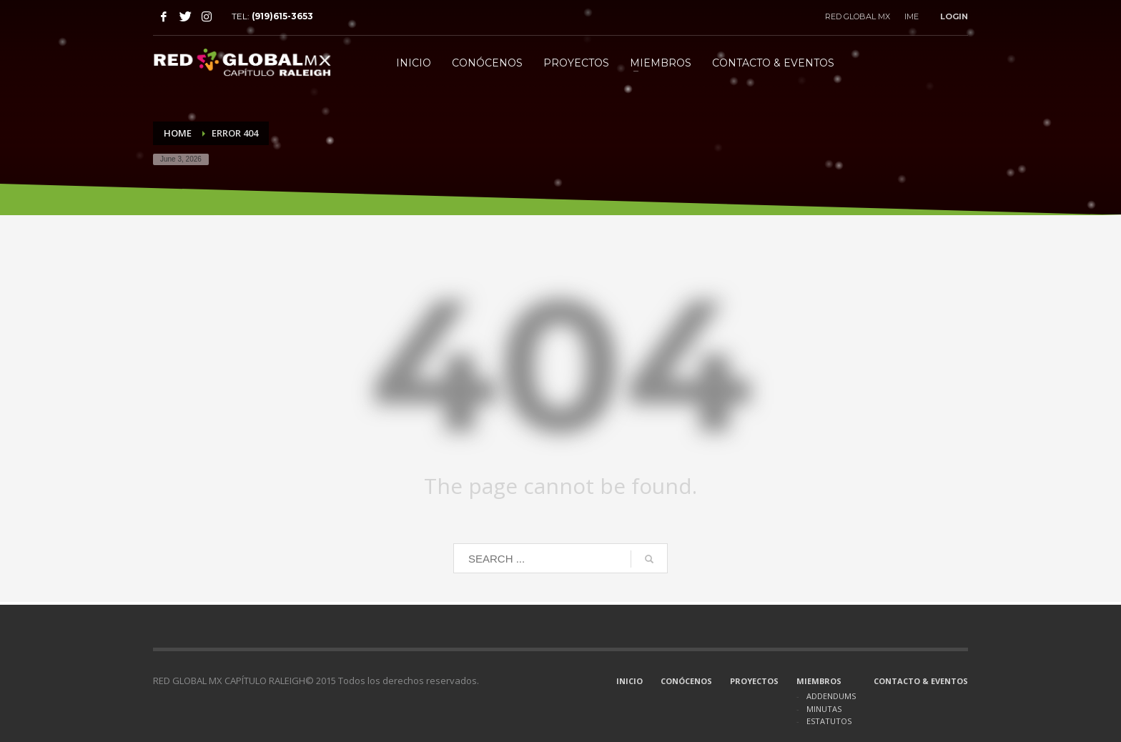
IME (911, 16)
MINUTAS (823, 708)
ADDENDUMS (831, 696)
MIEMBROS (818, 681)
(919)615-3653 (282, 16)
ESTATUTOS (828, 721)
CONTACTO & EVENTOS (921, 681)
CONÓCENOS (686, 681)
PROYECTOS (754, 681)
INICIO (629, 681)
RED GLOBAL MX (857, 16)
